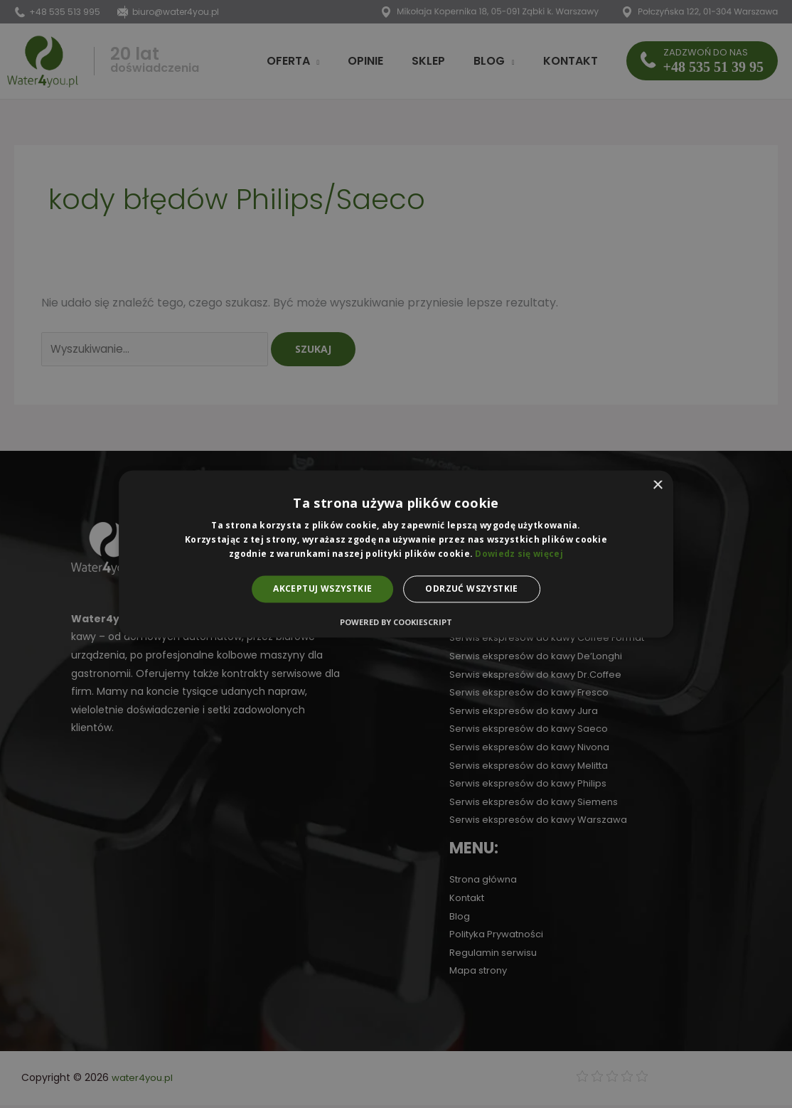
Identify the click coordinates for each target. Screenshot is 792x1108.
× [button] (657, 485)
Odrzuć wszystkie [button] (471, 588)
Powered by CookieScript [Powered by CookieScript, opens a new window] (396, 622)
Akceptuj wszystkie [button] (322, 588)
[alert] (396, 554)
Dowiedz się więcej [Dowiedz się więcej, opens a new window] (518, 554)
